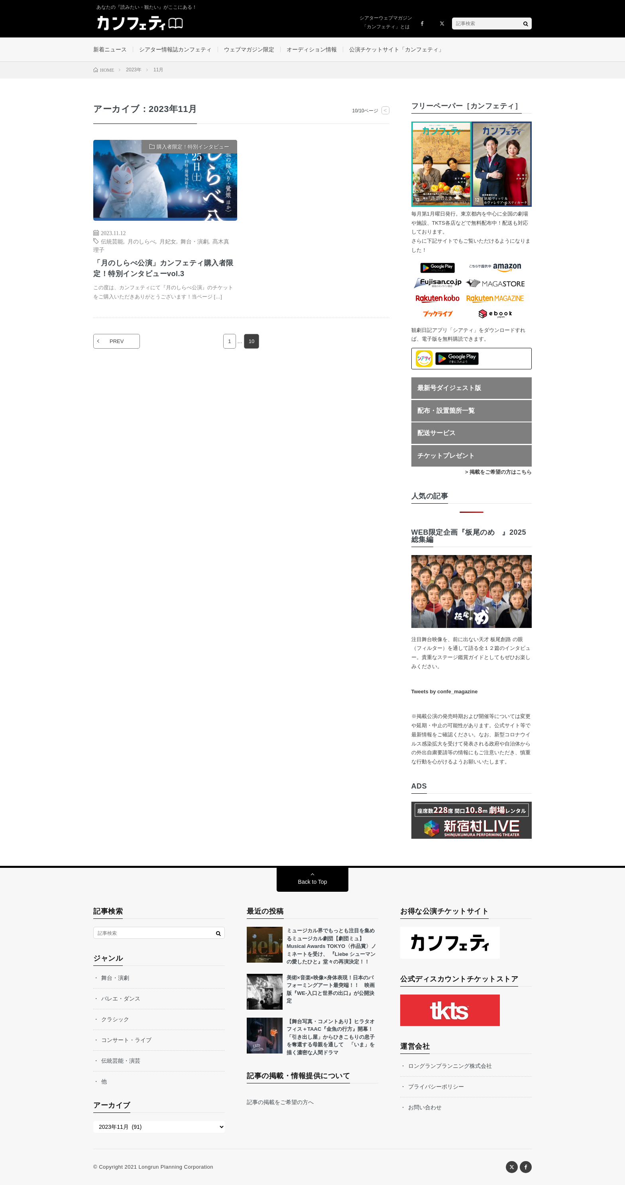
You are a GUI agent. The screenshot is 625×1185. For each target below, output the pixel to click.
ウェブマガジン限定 (249, 49)
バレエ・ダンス (120, 998)
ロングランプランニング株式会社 (450, 1066)
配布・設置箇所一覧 (446, 410)
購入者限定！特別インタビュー (193, 147)
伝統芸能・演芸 (120, 1060)
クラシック (115, 1019)
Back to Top (312, 882)
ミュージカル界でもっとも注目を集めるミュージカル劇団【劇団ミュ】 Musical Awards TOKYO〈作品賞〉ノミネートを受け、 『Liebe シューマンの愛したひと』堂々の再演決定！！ (331, 946)
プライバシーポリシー (436, 1086)
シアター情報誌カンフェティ (175, 49)
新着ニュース (110, 49)
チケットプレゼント (446, 455)
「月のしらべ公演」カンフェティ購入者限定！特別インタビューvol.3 (163, 268)
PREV (117, 341)
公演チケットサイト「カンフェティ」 (396, 49)
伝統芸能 (112, 241)
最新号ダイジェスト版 (449, 388)
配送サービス (436, 433)
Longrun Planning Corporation (175, 1167)
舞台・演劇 (194, 241)
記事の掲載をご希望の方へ (280, 1102)
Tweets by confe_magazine (444, 692)
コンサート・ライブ (126, 1040)
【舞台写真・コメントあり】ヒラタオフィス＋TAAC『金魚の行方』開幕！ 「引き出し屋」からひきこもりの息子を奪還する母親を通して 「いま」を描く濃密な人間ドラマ (332, 1037)
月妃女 (167, 241)
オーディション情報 (312, 49)
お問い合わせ (425, 1107)
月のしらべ (141, 241)
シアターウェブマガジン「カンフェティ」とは (386, 22)
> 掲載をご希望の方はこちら (498, 472)
